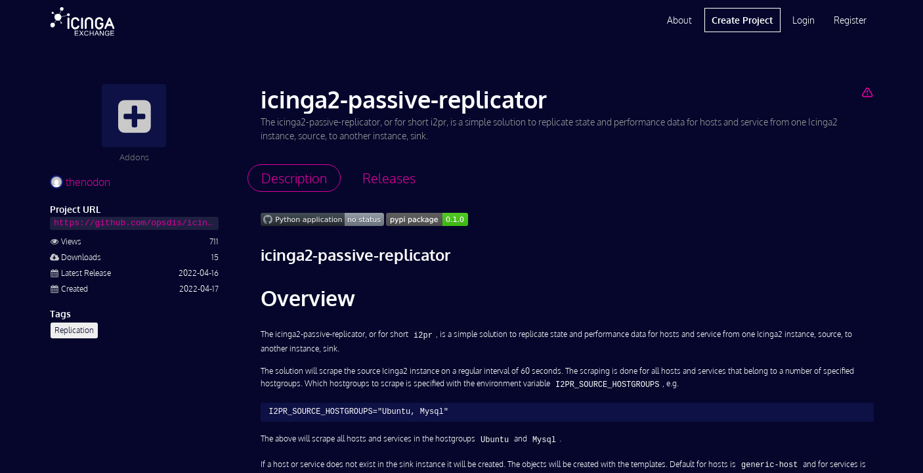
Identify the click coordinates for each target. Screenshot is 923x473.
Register (850, 20)
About (679, 20)
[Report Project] (867, 92)
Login (803, 20)
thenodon (80, 182)
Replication (74, 330)
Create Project (742, 20)
